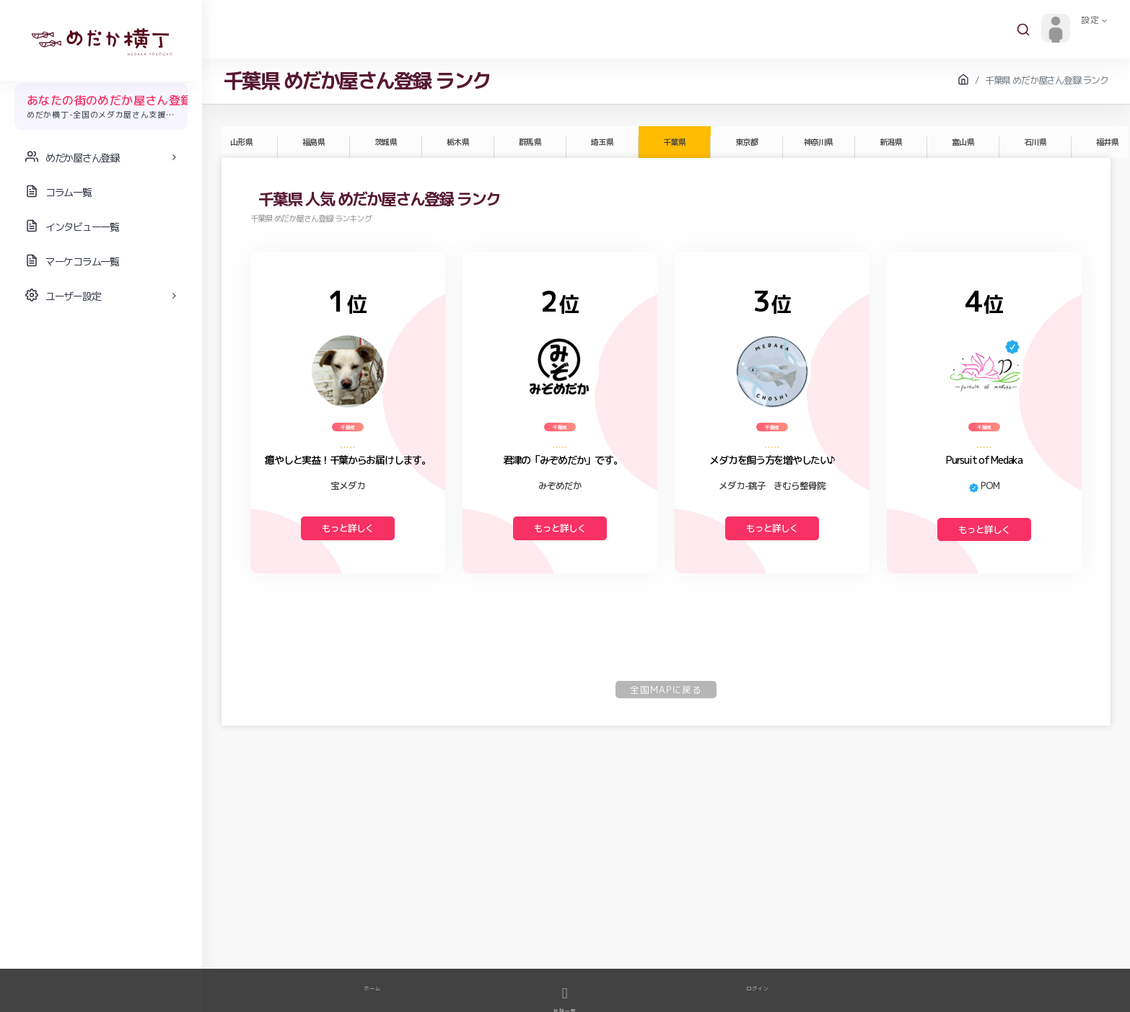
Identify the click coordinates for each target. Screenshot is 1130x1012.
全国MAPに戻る (666, 689)
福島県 (313, 142)
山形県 (241, 142)
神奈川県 (818, 142)
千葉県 (674, 142)
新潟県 (890, 142)
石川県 (1035, 142)
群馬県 (529, 142)
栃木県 (457, 142)
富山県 (962, 142)
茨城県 (385, 142)
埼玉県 (602, 142)
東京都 (746, 142)
